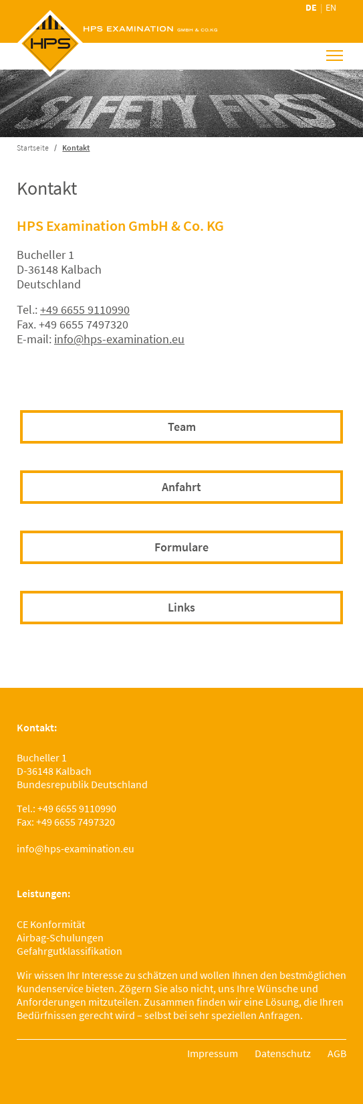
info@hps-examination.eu (119, 339)
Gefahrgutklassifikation (69, 950)
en (331, 7)
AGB (337, 1053)
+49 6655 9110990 (85, 309)
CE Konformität (51, 924)
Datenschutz (283, 1053)
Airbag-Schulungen (60, 937)
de (311, 7)
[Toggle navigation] (334, 55)
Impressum (212, 1053)
